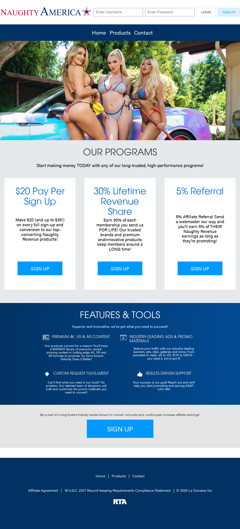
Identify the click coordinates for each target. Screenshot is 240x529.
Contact (143, 32)
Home (99, 32)
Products (120, 32)
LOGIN (206, 12)
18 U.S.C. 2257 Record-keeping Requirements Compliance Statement (118, 490)
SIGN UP (228, 12)
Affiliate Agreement (43, 490)
